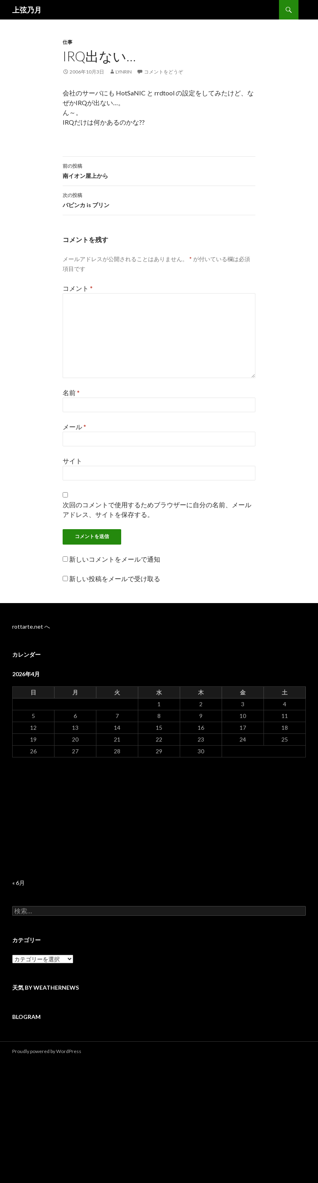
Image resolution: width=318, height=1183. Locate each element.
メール (74, 426)
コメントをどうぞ (163, 72)
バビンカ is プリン (159, 199)
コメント (78, 288)
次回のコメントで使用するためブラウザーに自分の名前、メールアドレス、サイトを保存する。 (157, 509)
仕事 (67, 42)
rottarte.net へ (31, 626)
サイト (72, 461)
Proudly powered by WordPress (46, 1051)
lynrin (123, 72)
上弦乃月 (26, 9)
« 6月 (18, 882)
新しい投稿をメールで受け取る (114, 578)
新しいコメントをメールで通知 (114, 559)
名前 (71, 392)
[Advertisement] (159, 818)
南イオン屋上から (159, 170)
